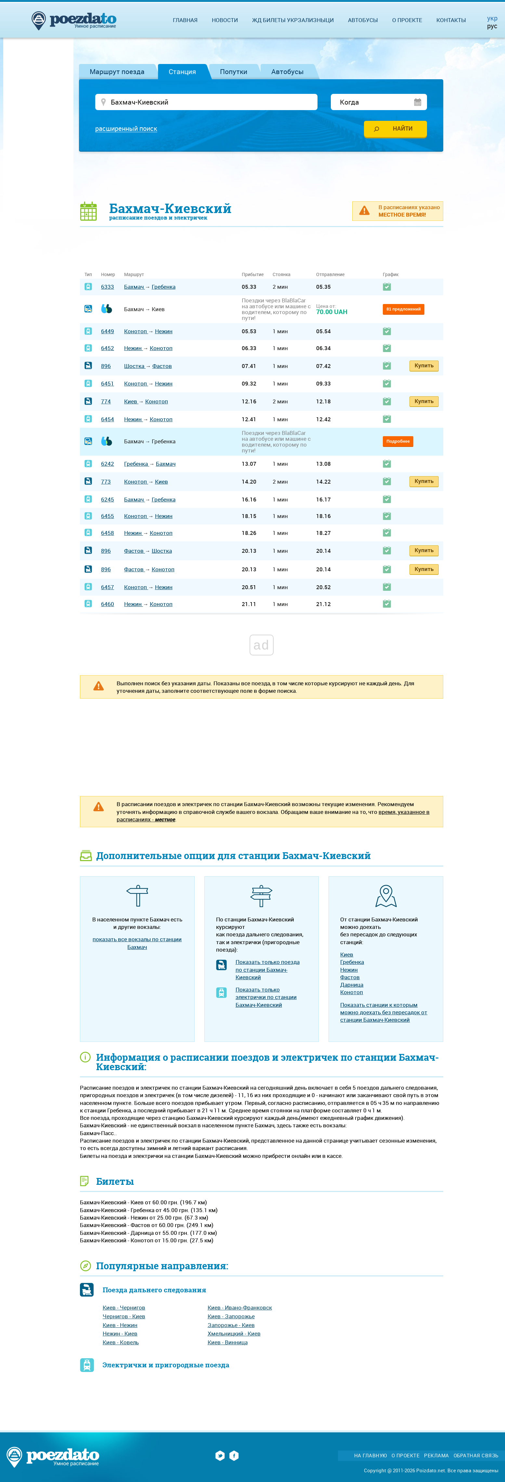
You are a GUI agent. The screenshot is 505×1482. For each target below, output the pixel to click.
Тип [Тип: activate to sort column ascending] (88, 275)
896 (106, 367)
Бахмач (134, 287)
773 (106, 482)
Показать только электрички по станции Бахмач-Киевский (266, 998)
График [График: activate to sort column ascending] (390, 275)
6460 (107, 604)
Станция (182, 71)
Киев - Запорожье (231, 1317)
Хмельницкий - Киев (234, 1334)
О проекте (407, 20)
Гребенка (163, 287)
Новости (225, 20)
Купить (424, 366)
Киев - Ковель (121, 1343)
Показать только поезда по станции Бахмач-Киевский (268, 970)
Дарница (351, 985)
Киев (131, 402)
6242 (107, 464)
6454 (107, 420)
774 (106, 402)
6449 (107, 332)
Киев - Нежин (120, 1326)
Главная (185, 20)
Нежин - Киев (120, 1334)
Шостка (135, 367)
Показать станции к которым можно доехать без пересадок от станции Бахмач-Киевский (383, 1013)
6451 (107, 384)
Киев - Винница (228, 1343)
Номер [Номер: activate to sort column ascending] (108, 275)
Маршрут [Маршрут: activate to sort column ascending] (134, 275)
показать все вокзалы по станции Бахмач (137, 943)
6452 (107, 349)
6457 (107, 588)
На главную (370, 1456)
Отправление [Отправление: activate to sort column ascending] (330, 275)
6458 (107, 534)
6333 (107, 287)
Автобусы (287, 71)
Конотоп (136, 332)
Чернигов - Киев (124, 1317)
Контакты (451, 20)
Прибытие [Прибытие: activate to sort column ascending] (253, 275)
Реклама (436, 1456)
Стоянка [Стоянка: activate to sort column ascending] (282, 275)
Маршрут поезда (117, 71)
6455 (107, 517)
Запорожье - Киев (231, 1326)
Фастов (162, 367)
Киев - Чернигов (124, 1308)
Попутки (233, 71)
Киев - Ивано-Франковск (240, 1308)
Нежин (164, 332)
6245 (107, 500)
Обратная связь (476, 1456)
